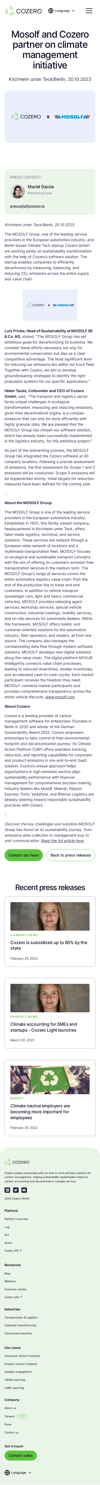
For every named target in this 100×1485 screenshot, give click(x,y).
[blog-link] (50, 946)
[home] (23, 11)
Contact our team (24, 855)
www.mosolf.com (60, 697)
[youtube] (24, 1190)
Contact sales (21, 1455)
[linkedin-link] (7, 1190)
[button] (65, 10)
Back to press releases (71, 855)
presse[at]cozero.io (27, 206)
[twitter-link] (16, 1190)
